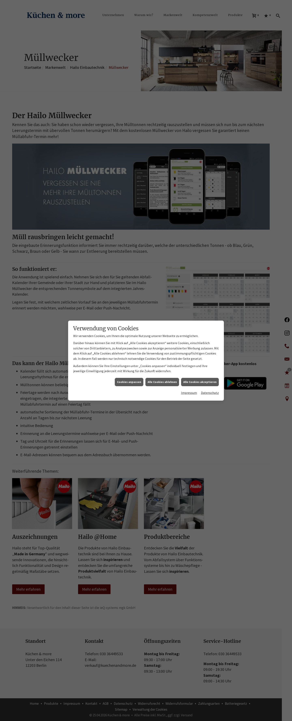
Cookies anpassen (129, 297)
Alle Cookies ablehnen (162, 297)
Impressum (189, 308)
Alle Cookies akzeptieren (200, 297)
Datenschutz (210, 308)
